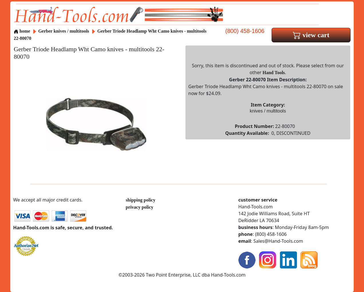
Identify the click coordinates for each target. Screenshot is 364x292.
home (22, 31)
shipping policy (140, 200)
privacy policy (139, 207)
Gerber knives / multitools (63, 31)
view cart (311, 35)
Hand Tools (274, 72)
